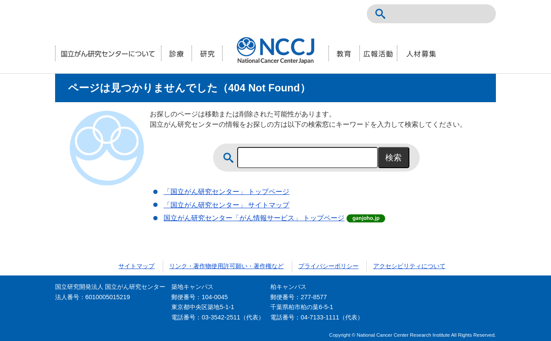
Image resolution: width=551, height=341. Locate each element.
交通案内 (482, 13)
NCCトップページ (444, 13)
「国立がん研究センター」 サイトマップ (226, 205)
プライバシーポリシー (328, 266)
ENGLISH (463, 13)
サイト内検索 (380, 13)
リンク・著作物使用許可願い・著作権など (226, 266)
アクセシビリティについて (409, 266)
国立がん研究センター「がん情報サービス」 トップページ (254, 218)
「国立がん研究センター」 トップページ (226, 191)
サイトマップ (136, 266)
